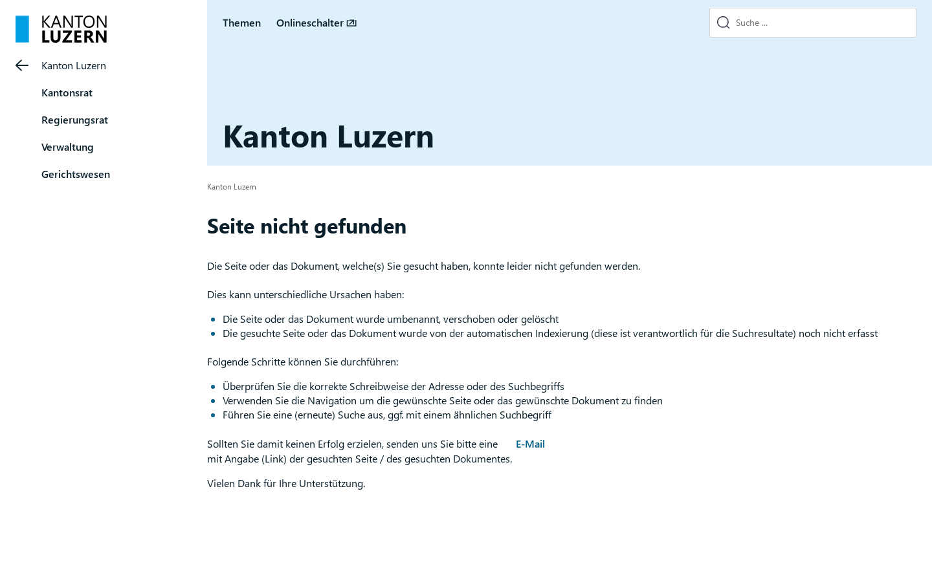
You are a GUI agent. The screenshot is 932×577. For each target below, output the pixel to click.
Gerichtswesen (75, 173)
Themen (242, 22)
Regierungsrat (74, 119)
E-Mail (530, 443)
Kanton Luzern (73, 65)
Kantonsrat (67, 92)
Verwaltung (67, 146)
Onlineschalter (310, 22)
